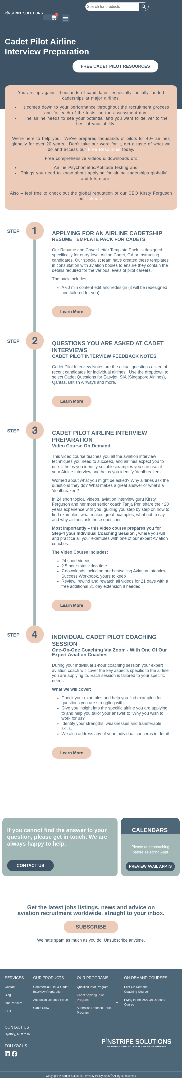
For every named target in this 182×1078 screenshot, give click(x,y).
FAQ (8, 1011)
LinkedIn (93, 198)
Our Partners (13, 1003)
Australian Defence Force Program (94, 1010)
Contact (10, 987)
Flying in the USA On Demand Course (144, 1002)
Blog (8, 995)
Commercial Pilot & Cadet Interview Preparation (50, 989)
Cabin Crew (41, 1008)
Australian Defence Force (50, 999)
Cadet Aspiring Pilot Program (90, 997)
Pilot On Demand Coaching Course (136, 989)
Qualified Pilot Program (93, 987)
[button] (65, 18)
